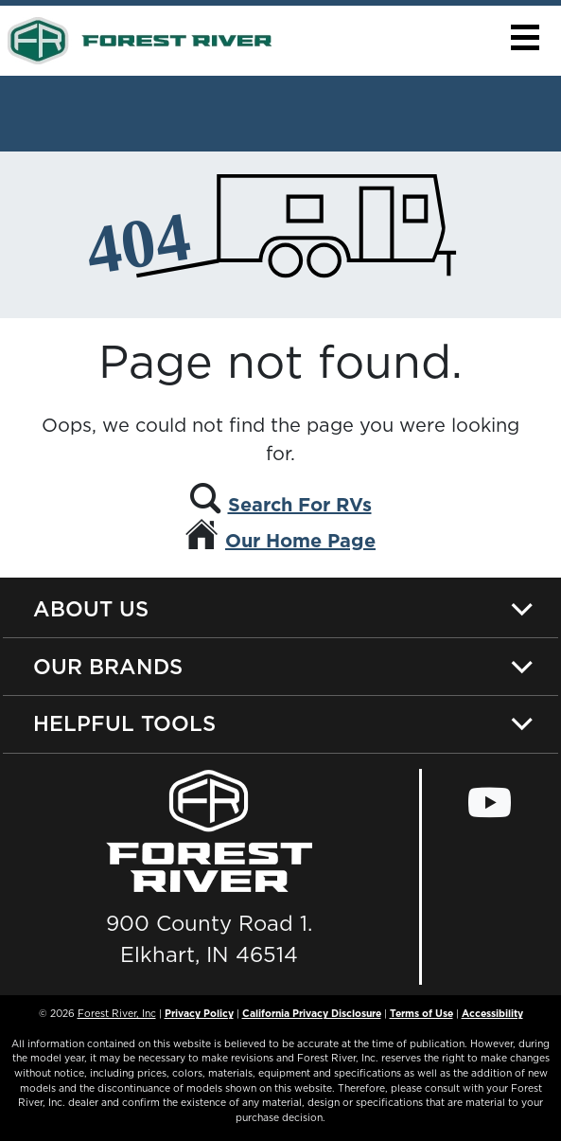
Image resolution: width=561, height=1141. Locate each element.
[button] (524, 37)
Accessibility (492, 1013)
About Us (91, 608)
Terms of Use (421, 1013)
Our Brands (108, 666)
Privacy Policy (199, 1013)
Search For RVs (300, 504)
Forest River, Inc (117, 1013)
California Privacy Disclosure (311, 1013)
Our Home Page (300, 540)
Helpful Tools (124, 723)
